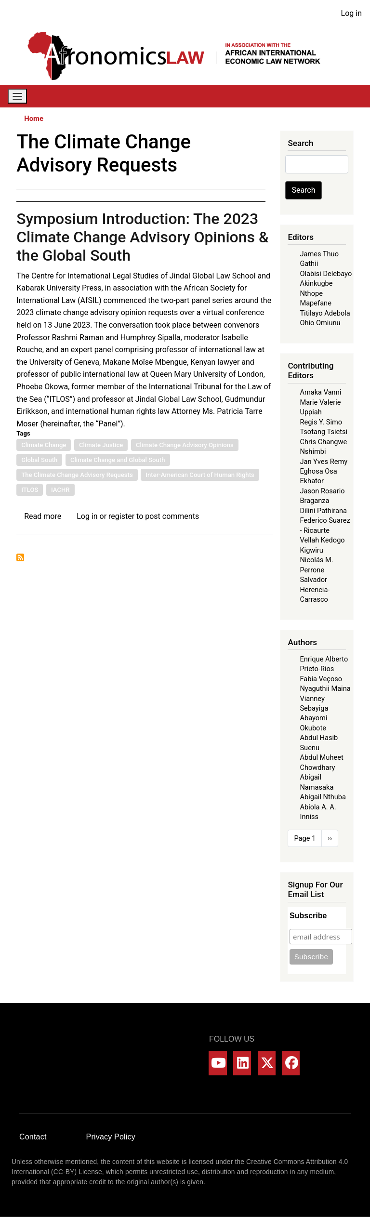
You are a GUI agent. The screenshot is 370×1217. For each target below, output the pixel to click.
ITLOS (29, 489)
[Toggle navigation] (17, 96)
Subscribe (308, 916)
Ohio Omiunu (320, 322)
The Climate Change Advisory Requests (77, 474)
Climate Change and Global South (117, 459)
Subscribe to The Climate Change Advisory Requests (20, 557)
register (121, 516)
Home (33, 118)
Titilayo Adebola (325, 313)
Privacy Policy (110, 1137)
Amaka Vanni (320, 392)
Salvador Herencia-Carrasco (315, 589)
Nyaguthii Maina (325, 688)
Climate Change (43, 445)
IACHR (60, 489)
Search (303, 190)
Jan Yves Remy (323, 461)
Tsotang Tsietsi (323, 431)
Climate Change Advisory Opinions (185, 445)
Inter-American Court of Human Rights (199, 474)
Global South (39, 459)
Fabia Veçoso (321, 679)
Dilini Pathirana (323, 510)
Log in (351, 13)
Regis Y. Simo (321, 422)
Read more (42, 516)
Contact (33, 1137)
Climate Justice (101, 445)
